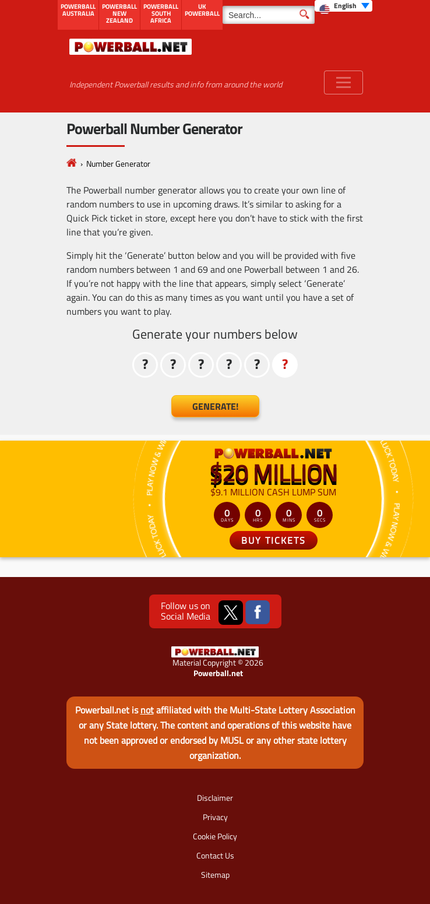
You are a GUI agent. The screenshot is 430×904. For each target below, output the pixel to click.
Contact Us (215, 855)
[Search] (269, 15)
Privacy (215, 817)
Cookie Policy (215, 836)
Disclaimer (215, 798)
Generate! (215, 406)
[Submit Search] (304, 13)
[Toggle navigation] (343, 82)
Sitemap (215, 874)
